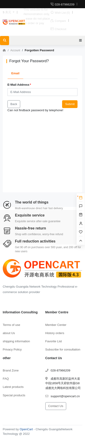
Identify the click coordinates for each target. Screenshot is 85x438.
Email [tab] (15, 73)
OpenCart (26, 429)
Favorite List (53, 341)
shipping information (16, 341)
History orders (54, 333)
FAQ (6, 378)
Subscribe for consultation (62, 349)
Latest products (13, 387)
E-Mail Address (18, 84)
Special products (14, 395)
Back (13, 104)
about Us (9, 333)
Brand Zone (11, 370)
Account (15, 50)
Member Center (55, 325)
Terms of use (11, 325)
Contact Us (55, 406)
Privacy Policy (12, 349)
